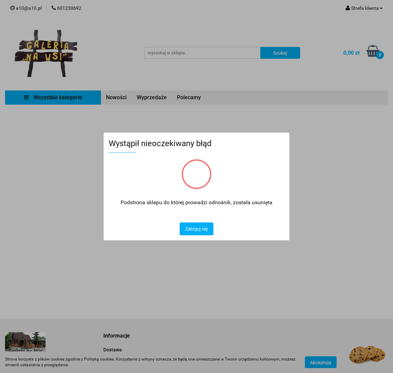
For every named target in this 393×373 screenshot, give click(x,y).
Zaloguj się (196, 229)
